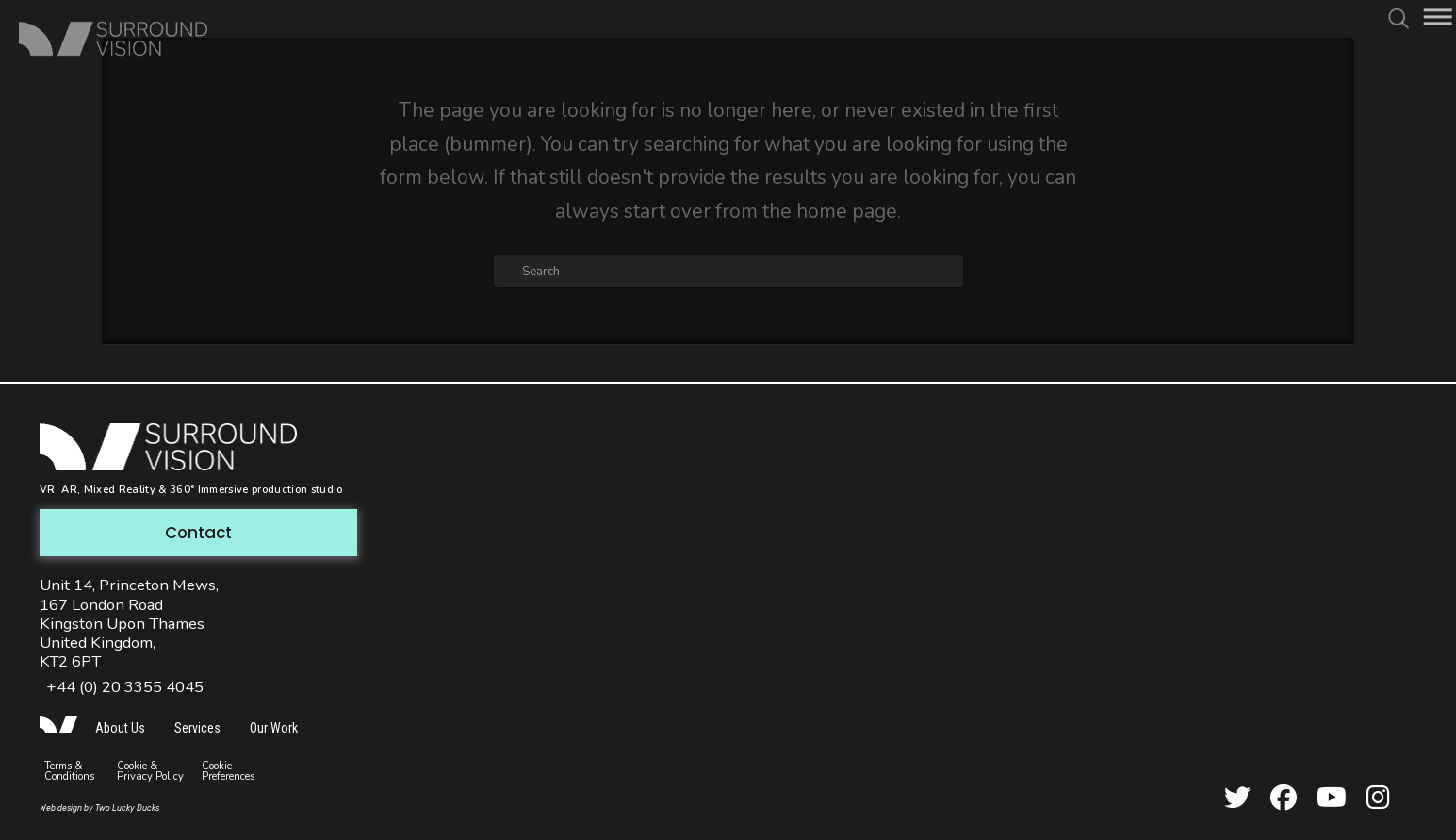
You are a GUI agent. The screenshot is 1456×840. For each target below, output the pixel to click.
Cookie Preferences (228, 771)
